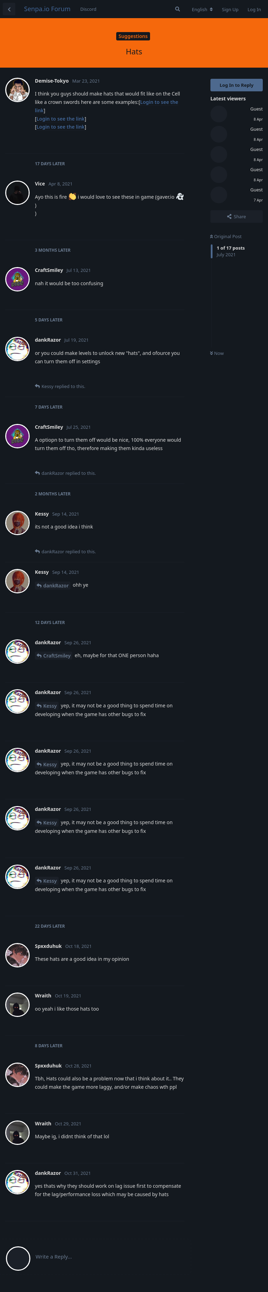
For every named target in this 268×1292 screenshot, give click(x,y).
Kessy (50, 705)
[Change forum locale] (202, 9)
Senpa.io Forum (47, 9)
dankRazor (56, 585)
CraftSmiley (56, 655)
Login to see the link (61, 118)
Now (217, 353)
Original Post (225, 236)
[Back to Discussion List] (9, 9)
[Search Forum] (177, 9)
